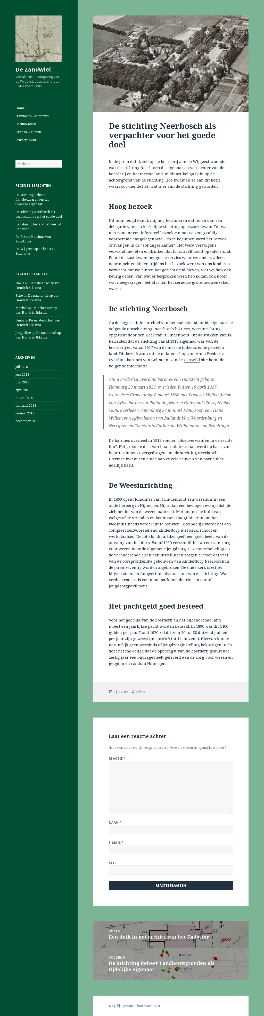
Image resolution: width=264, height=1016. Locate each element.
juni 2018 (22, 374)
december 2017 (27, 421)
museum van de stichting (194, 573)
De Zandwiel (33, 69)
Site (113, 863)
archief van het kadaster (170, 322)
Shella (19, 283)
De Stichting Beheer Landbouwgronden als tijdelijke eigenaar (32, 199)
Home (20, 108)
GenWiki (192, 359)
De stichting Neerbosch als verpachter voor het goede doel (38, 214)
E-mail (116, 842)
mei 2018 (22, 382)
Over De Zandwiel (29, 132)
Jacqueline (23, 332)
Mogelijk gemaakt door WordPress (135, 1006)
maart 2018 (24, 398)
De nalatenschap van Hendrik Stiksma (38, 285)
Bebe (19, 295)
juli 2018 (21, 367)
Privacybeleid (25, 140)
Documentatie (26, 124)
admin (140, 692)
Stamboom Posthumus (32, 116)
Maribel (21, 308)
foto (146, 536)
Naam (115, 822)
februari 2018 (25, 405)
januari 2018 (24, 413)
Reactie (117, 758)
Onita (19, 320)
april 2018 (22, 390)
